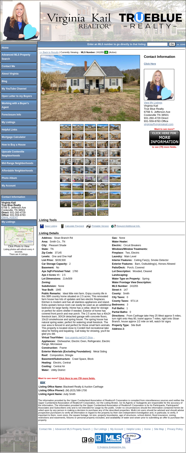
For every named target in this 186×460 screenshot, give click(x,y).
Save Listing (48, 226)
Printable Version (97, 226)
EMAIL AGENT (9, 217)
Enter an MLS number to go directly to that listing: (116, 44)
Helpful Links (9, 129)
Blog (4, 81)
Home (5, 47)
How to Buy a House (14, 144)
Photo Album (9, 178)
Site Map (159, 429)
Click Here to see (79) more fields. (77, 378)
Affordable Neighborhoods (17, 170)
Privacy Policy (175, 429)
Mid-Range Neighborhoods (17, 163)
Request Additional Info (125, 226)
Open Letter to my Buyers (17, 96)
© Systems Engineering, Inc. (111, 447)
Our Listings (100, 429)
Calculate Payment (72, 226)
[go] (172, 44)
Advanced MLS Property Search (72, 429)
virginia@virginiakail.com (158, 124)
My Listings (8, 122)
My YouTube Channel (14, 88)
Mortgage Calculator (14, 137)
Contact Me (8, 66)
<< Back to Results (49, 52)
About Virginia (10, 73)
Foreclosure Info (11, 114)
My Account (9, 185)
